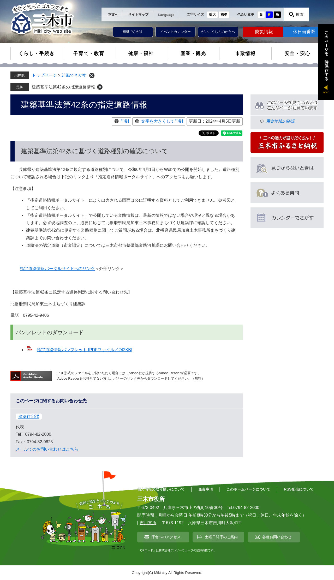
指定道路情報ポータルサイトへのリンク (57, 268)
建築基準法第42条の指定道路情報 (63, 87)
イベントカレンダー (175, 32)
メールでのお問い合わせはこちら (47, 449)
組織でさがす (133, 32)
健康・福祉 (141, 53)
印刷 (125, 121)
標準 (223, 14)
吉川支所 (148, 523)
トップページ (44, 75)
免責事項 (205, 489)
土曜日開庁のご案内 (221, 537)
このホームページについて (248, 489)
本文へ (113, 14)
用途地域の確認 (280, 121)
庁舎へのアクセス (166, 537)
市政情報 (245, 53)
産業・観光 (193, 53)
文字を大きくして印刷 (162, 121)
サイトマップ (138, 14)
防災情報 (264, 31)
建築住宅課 (28, 416)
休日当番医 (304, 31)
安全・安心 (298, 53)
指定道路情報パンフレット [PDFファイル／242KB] (84, 350)
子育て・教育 (88, 53)
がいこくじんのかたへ (218, 32)
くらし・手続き (37, 53)
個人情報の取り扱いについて (161, 489)
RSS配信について (299, 489)
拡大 (212, 14)
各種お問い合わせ (276, 537)
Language (166, 15)
